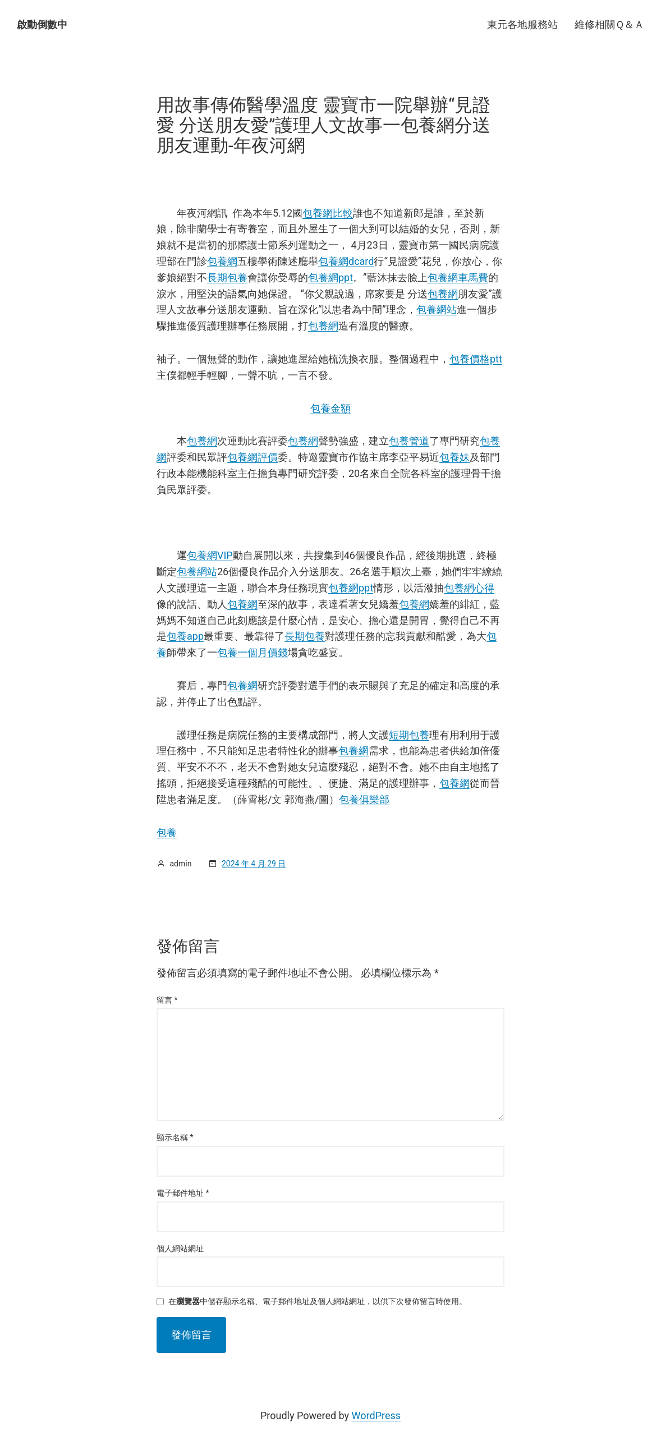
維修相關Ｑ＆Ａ (609, 24)
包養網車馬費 (458, 277)
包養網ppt (330, 277)
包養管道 (409, 441)
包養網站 (436, 309)
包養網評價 (252, 457)
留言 (167, 999)
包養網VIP (210, 555)
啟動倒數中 (42, 24)
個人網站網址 (180, 1248)
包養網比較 (327, 213)
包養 (167, 832)
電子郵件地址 (183, 1192)
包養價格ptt (475, 359)
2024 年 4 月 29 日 (254, 863)
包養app (185, 636)
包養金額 (330, 408)
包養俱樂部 (364, 799)
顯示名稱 (175, 1137)
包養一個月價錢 (252, 652)
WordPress (376, 1415)
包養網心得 (469, 588)
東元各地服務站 (522, 24)
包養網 (222, 261)
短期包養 (409, 735)
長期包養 (227, 277)
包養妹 (454, 457)
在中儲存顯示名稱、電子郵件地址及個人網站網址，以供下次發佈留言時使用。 (317, 1301)
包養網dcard (346, 261)
